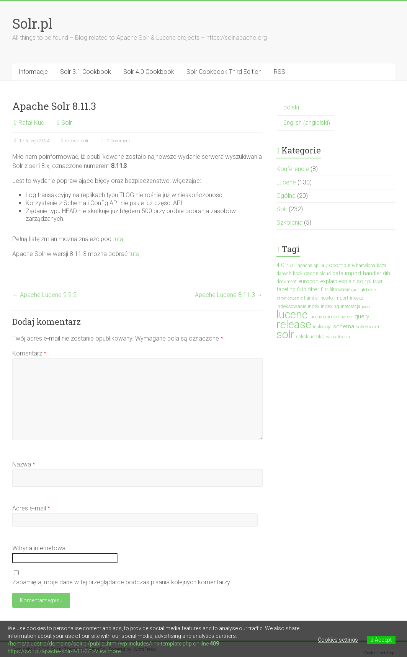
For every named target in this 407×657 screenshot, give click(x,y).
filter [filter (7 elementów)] (313, 289)
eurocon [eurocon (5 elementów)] (308, 281)
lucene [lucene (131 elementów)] (292, 314)
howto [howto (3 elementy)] (326, 298)
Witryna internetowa (38, 548)
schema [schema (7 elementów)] (343, 326)
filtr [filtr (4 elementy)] (324, 289)
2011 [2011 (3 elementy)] (291, 265)
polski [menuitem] (291, 107)
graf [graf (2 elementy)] (355, 289)
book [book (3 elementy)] (297, 273)
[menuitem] (305, 107)
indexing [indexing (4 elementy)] (330, 306)
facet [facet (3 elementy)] (377, 281)
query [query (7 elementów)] (362, 316)
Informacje (33, 71)
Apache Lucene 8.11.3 (229, 294)
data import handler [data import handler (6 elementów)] (356, 273)
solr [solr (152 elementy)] (285, 334)
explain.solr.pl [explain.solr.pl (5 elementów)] (355, 281)
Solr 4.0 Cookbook (148, 71)
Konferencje (292, 169)
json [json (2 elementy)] (366, 306)
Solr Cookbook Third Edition (224, 71)
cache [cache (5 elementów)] (311, 273)
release (71, 140)
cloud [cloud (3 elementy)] (325, 273)
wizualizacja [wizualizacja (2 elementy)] (338, 336)
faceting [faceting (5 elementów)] (286, 289)
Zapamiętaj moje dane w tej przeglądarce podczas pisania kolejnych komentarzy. (121, 582)
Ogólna (286, 195)
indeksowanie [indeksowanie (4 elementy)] (291, 306)
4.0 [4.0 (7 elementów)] (280, 265)
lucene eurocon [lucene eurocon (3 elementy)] (324, 317)
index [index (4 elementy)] (313, 306)
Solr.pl (32, 23)
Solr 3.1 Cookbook (85, 71)
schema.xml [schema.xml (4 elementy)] (369, 326)
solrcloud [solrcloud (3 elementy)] (305, 336)
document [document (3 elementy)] (286, 281)
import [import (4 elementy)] (341, 298)
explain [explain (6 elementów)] (328, 281)
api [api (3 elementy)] (317, 265)
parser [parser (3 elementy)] (346, 317)
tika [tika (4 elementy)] (320, 336)
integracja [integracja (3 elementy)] (350, 306)
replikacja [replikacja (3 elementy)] (322, 326)
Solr (66, 122)
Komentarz (29, 353)
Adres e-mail (31, 508)
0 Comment (115, 140)
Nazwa (23, 464)
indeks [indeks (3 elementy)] (356, 298)
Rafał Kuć (31, 122)
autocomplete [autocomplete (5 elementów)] (338, 265)
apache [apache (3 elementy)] (305, 265)
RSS (279, 71)
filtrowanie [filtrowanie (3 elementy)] (340, 289)
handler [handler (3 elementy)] (311, 298)
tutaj (118, 239)
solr (84, 140)
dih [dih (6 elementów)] (386, 273)
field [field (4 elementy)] (301, 289)
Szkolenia (289, 222)
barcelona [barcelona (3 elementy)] (365, 265)
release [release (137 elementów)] (293, 324)
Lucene (286, 182)
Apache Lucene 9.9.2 (44, 294)
